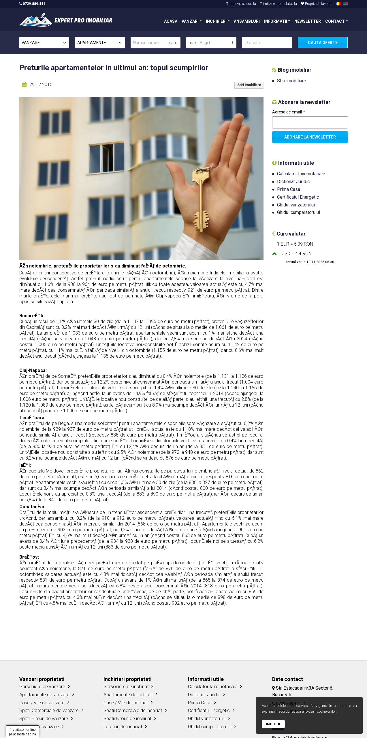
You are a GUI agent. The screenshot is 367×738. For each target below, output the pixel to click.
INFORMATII (275, 21)
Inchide (273, 724)
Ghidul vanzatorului (296, 205)
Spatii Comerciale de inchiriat (132, 710)
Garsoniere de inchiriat (125, 686)
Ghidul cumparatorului (298, 212)
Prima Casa (288, 189)
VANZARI (190, 21)
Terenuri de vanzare (39, 726)
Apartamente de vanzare (44, 694)
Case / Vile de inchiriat (125, 702)
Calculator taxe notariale (301, 174)
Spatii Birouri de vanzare (43, 718)
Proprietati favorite (316, 4)
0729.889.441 (32, 4)
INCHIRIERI (216, 21)
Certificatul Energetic (298, 197)
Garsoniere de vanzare (42, 686)
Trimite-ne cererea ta (241, 4)
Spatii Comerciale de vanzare (49, 710)
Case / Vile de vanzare (42, 702)
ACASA (170, 21)
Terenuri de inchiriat (122, 726)
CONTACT (335, 21)
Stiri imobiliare (249, 85)
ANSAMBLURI (247, 21)
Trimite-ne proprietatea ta (278, 4)
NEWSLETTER (307, 21)
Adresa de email (288, 112)
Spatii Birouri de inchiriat (127, 718)
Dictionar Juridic (293, 181)
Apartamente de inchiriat (128, 694)
